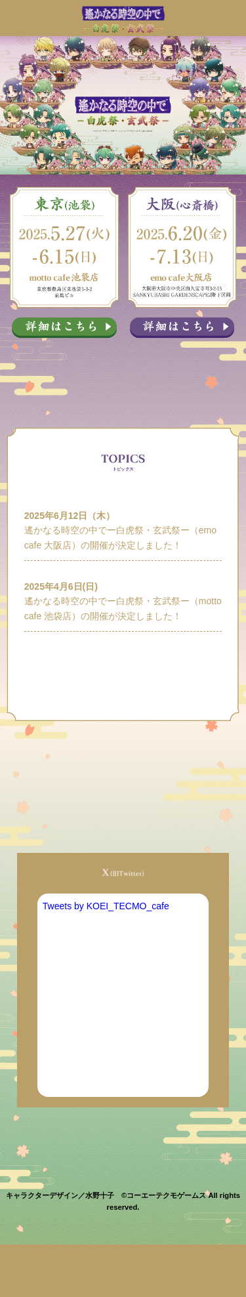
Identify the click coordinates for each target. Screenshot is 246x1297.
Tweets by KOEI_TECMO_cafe (106, 906)
